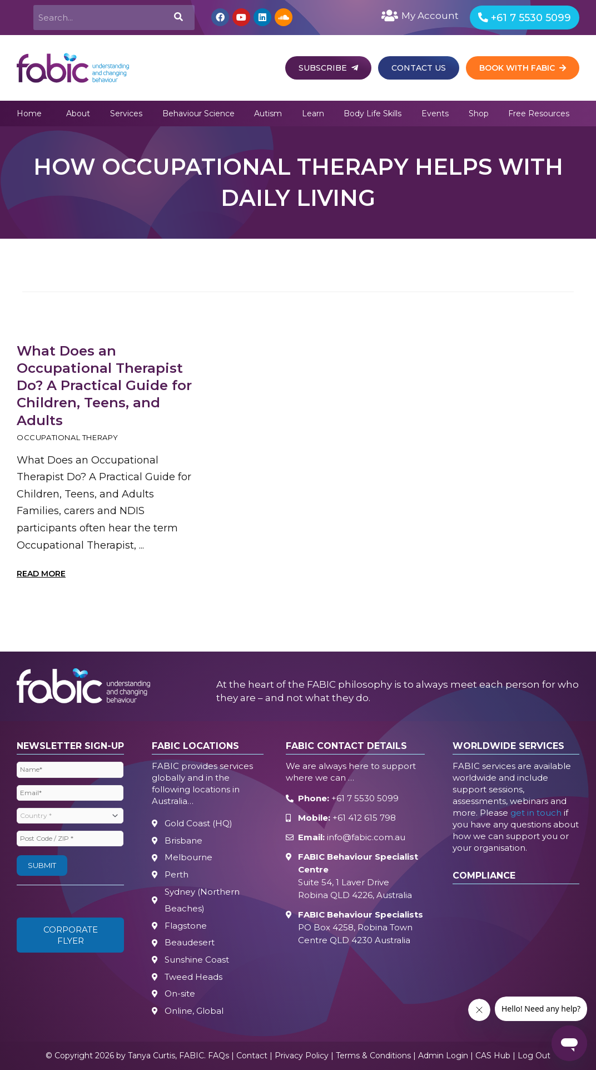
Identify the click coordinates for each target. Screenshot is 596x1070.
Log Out (534, 1056)
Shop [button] (479, 114)
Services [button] (126, 114)
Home (29, 114)
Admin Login (443, 1056)
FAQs (218, 1056)
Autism (268, 114)
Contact (251, 1056)
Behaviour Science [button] (198, 114)
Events (435, 114)
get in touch (536, 813)
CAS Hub (492, 1056)
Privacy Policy (302, 1056)
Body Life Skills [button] (372, 114)
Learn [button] (313, 114)
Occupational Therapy (67, 437)
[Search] (177, 17)
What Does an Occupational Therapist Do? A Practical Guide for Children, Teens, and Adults (104, 385)
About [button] (78, 114)
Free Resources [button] (538, 114)
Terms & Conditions (373, 1056)
